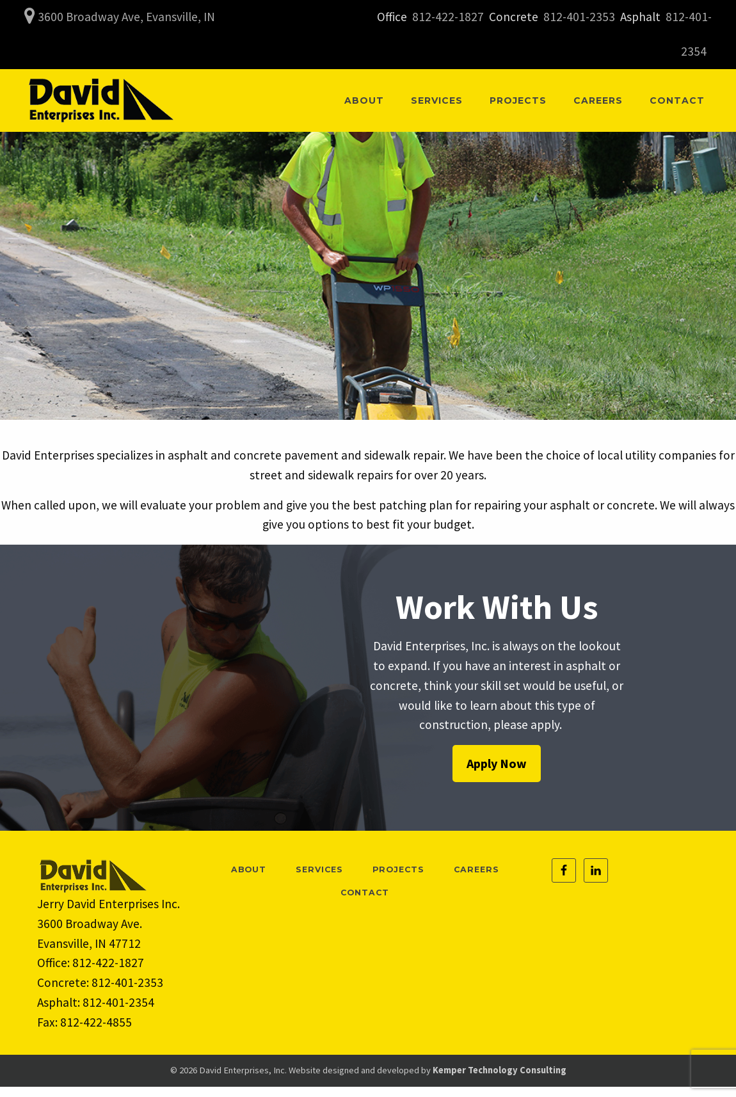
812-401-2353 (579, 16)
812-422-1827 (448, 16)
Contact (677, 100)
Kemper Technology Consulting (499, 1070)
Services (437, 100)
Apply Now (497, 763)
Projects (518, 100)
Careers (598, 100)
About (364, 100)
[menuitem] (364, 100)
